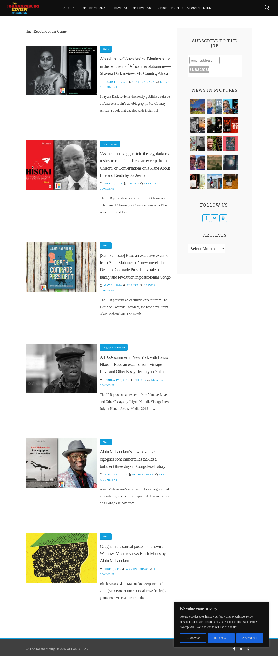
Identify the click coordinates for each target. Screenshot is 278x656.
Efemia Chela (143, 474)
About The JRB (199, 8)
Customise (193, 637)
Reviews (121, 8)
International (94, 8)
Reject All (221, 637)
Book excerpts (109, 143)
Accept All (249, 637)
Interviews (141, 8)
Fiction (161, 8)
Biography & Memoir (113, 347)
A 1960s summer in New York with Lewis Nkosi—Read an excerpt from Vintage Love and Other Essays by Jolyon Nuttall (134, 364)
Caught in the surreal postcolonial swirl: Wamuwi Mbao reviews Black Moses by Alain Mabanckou (132, 553)
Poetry (177, 8)
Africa (68, 8)
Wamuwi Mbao (137, 569)
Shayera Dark (143, 81)
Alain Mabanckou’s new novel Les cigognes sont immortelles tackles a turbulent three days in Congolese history (132, 459)
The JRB (133, 183)
